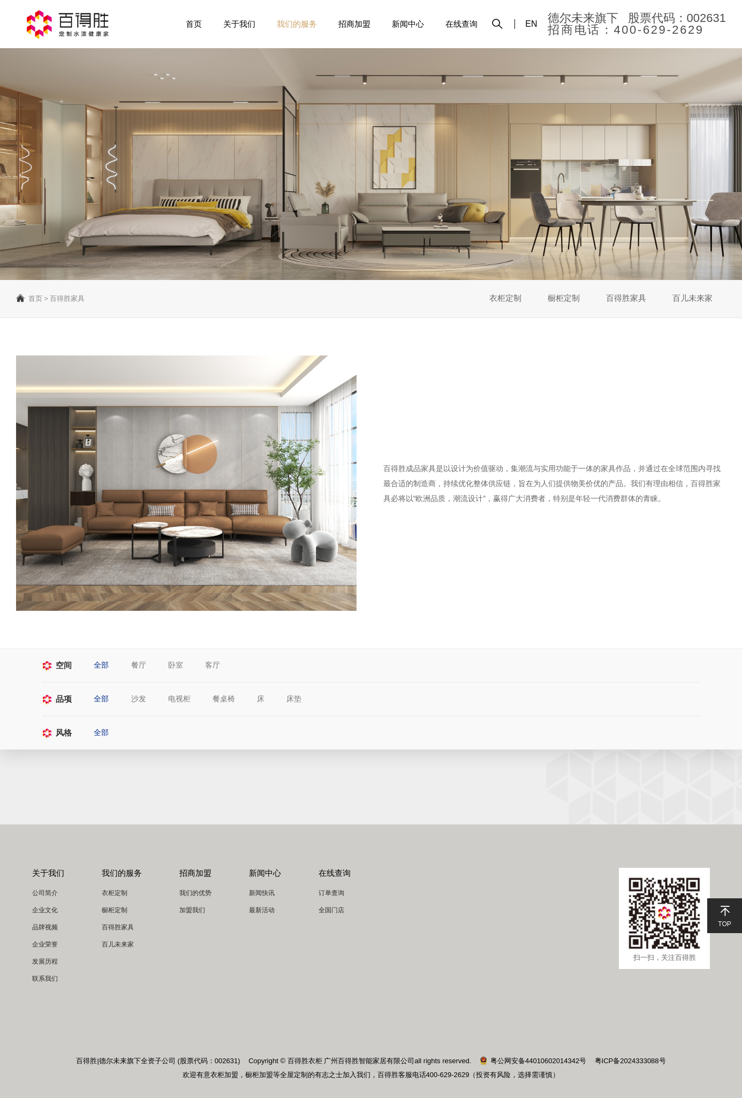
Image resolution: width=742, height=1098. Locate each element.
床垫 (296, 699)
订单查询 (331, 893)
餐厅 (139, 665)
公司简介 (45, 893)
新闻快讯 (262, 893)
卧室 (176, 665)
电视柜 (180, 699)
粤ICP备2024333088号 (630, 1061)
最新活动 (262, 910)
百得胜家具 (625, 298)
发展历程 (45, 961)
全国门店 (331, 910)
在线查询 (461, 23)
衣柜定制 (504, 298)
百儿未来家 (692, 298)
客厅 (214, 665)
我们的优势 (195, 893)
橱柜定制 (563, 298)
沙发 (139, 699)
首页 (194, 23)
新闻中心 (408, 23)
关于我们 (239, 23)
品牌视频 (45, 927)
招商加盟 (354, 23)
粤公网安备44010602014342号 (533, 1060)
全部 (101, 665)
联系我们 (45, 978)
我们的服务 (297, 23)
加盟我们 (192, 910)
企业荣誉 (45, 944)
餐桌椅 (225, 699)
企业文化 (45, 910)
